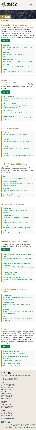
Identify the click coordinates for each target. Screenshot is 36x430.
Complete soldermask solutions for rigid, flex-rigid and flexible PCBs (17, 257)
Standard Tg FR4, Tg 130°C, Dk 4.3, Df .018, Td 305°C (17, 148)
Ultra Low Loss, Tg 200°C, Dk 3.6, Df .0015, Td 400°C (16, 54)
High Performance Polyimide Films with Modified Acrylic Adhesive (17, 118)
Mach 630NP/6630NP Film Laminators (14, 352)
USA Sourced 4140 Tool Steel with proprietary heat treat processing (17, 297)
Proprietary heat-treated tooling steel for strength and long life (17, 318)
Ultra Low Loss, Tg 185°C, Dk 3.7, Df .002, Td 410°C (18, 60)
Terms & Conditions (29, 424)
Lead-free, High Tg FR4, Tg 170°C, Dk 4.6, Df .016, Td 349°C (18, 134)
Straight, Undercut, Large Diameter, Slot (14, 177)
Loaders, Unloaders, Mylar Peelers (15, 358)
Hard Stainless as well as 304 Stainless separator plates (17, 304)
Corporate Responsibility (16, 424)
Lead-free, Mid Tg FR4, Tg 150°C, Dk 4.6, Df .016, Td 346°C (17, 141)
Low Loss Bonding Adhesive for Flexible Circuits (16, 112)
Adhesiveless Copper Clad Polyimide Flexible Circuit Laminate (17, 98)
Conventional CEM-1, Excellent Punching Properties (18, 154)
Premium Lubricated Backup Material (13, 232)
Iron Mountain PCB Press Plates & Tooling (15, 290)
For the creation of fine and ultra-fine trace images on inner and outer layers (18, 266)
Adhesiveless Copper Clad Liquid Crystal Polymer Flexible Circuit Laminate (17, 105)
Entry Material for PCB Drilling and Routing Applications (15, 210)
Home (3, 20)
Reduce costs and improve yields (12, 195)
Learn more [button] (6, 40)
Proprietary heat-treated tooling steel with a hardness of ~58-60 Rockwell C (18, 311)
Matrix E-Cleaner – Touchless (12, 364)
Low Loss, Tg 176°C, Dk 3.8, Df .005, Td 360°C (16, 65)
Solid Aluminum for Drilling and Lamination (15, 221)
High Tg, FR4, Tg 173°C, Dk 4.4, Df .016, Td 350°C (18, 70)
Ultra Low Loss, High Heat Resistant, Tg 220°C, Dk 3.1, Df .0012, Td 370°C (17, 47)
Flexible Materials (8, 80)
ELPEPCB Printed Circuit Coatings (14, 241)
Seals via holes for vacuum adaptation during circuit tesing (17, 279)
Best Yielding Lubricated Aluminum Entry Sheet (16, 226)
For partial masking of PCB (10, 273)
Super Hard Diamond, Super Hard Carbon (15, 189)
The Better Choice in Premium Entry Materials (16, 216)
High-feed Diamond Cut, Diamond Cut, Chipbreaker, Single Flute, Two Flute (18, 183)
